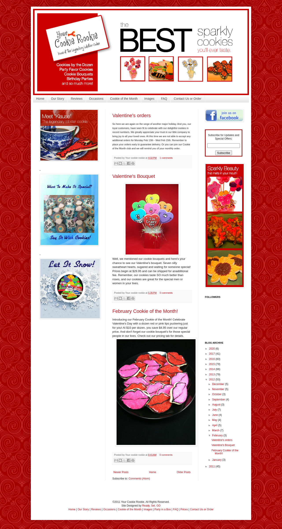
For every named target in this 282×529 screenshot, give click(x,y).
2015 (212, 364)
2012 (212, 379)
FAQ (164, 98)
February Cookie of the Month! (145, 311)
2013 (212, 374)
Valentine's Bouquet (133, 176)
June (215, 415)
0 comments (166, 292)
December (218, 384)
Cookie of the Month (124, 98)
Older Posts (184, 472)
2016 (212, 359)
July (215, 409)
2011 (212, 466)
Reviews (76, 98)
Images (149, 98)
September (219, 399)
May (215, 420)
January (217, 459)
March (216, 430)
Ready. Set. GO (151, 505)
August (216, 404)
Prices (184, 509)
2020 (212, 348)
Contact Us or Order (187, 98)
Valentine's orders (131, 115)
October (217, 394)
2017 (212, 353)
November (218, 389)
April (215, 425)
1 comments (166, 158)
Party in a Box (162, 509)
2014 (212, 369)
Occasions (96, 98)
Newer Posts (120, 472)
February (217, 435)
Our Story (57, 98)
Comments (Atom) (139, 478)
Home (40, 98)
